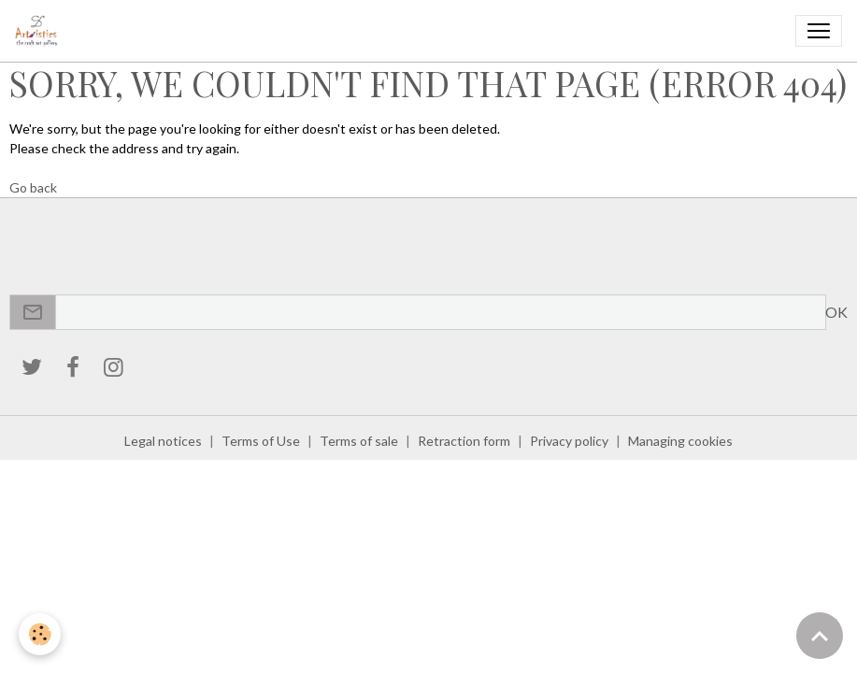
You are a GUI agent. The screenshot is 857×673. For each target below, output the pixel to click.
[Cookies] (40, 634)
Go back (33, 187)
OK (836, 312)
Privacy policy (569, 441)
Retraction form (464, 441)
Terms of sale (359, 441)
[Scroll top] (819, 635)
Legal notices (163, 441)
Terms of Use (260, 441)
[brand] (40, 31)
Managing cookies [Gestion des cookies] (680, 441)
